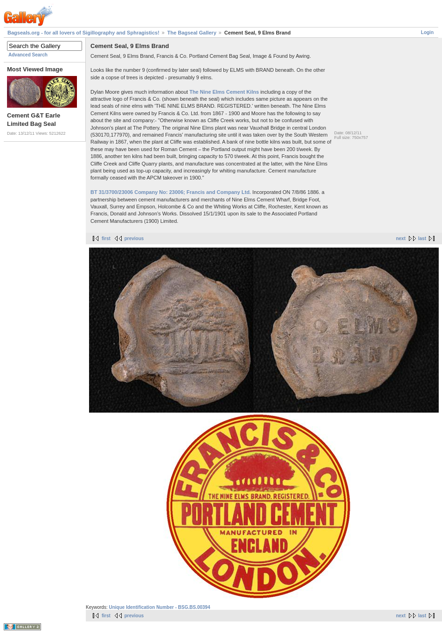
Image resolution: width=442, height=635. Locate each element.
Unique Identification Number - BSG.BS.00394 (159, 607)
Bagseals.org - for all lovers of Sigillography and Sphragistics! (83, 32)
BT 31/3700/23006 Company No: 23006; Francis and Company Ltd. (170, 192)
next (401, 238)
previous (134, 238)
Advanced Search (28, 54)
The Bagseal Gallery (191, 32)
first (106, 238)
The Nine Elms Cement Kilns (224, 92)
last (422, 238)
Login (427, 32)
